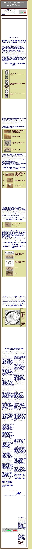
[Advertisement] (14, 27)
